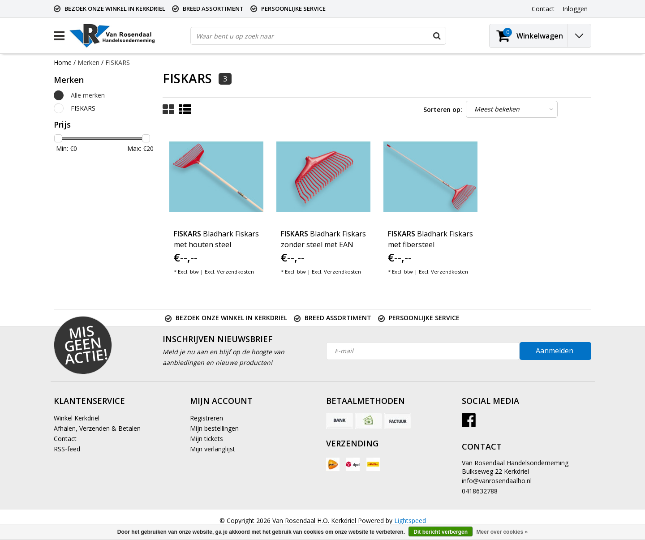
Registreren (206, 418)
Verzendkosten (235, 271)
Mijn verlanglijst (212, 449)
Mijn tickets (206, 438)
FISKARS (117, 62)
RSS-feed (67, 449)
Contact (65, 438)
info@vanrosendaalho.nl (497, 480)
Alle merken (88, 95)
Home (63, 62)
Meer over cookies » (502, 532)
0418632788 (480, 491)
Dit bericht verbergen (440, 532)
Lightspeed (410, 520)
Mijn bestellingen (214, 428)
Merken (88, 62)
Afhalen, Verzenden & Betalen (97, 428)
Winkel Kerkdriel (76, 418)
